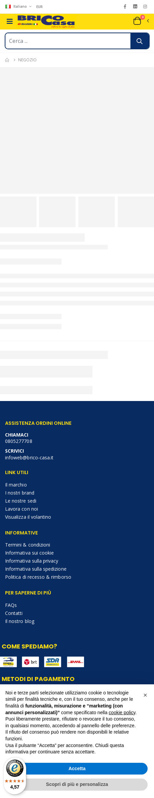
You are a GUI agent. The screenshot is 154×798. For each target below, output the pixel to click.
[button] (140, 20)
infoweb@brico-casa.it (29, 457)
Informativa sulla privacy (31, 561)
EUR (39, 6)
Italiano (16, 6)
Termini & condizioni (27, 545)
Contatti (14, 613)
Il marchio (16, 484)
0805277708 (18, 441)
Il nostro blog (19, 621)
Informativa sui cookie (29, 553)
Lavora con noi (21, 509)
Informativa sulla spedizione (36, 569)
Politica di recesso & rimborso (38, 577)
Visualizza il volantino (28, 517)
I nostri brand (19, 493)
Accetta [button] (77, 768)
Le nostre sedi (20, 501)
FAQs (11, 605)
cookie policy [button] (122, 712)
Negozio (27, 60)
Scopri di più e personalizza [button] (77, 784)
